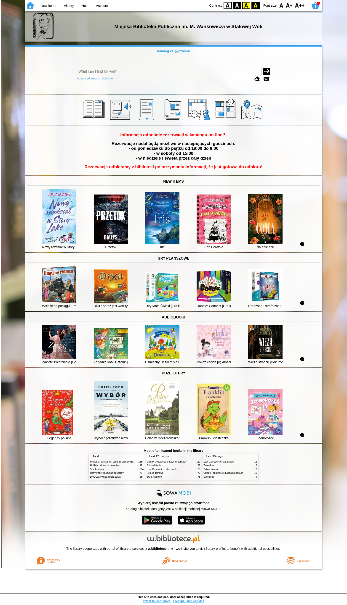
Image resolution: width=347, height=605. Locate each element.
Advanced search (88, 78)
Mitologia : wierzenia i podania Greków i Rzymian (115, 461)
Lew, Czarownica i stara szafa (105, 477)
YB (246, 5)
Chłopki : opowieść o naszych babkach (166, 461)
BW (237, 5)
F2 (300, 5)
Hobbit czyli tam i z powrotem (105, 465)
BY (255, 5)
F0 (281, 5)
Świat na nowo (154, 477)
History (69, 6)
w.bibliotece (159, 548)
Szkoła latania (97, 469)
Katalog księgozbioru (173, 51)
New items (48, 6)
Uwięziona (208, 477)
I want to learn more (157, 601)
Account (102, 6)
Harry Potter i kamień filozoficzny (107, 473)
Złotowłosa (208, 465)
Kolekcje (107, 78)
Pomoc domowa (155, 473)
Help (85, 6)
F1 (289, 5)
